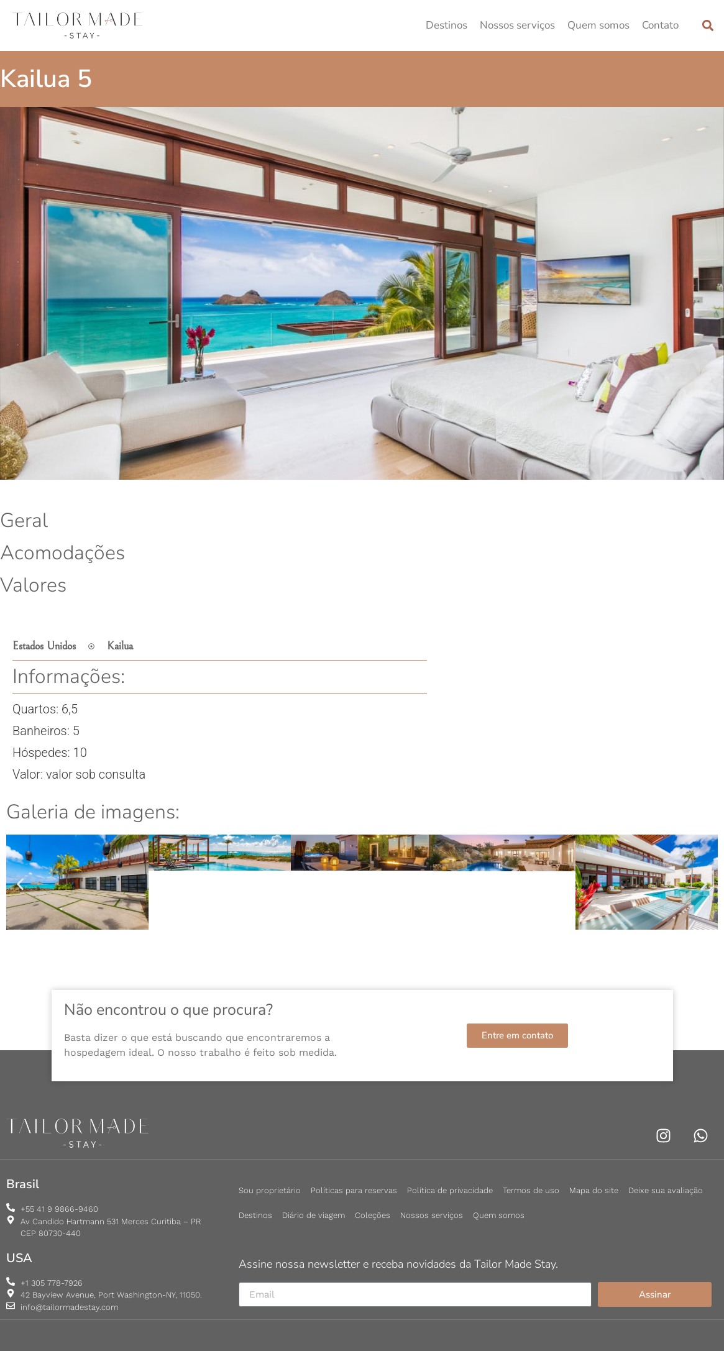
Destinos (446, 25)
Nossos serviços (517, 25)
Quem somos (598, 25)
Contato (660, 25)
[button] (707, 26)
